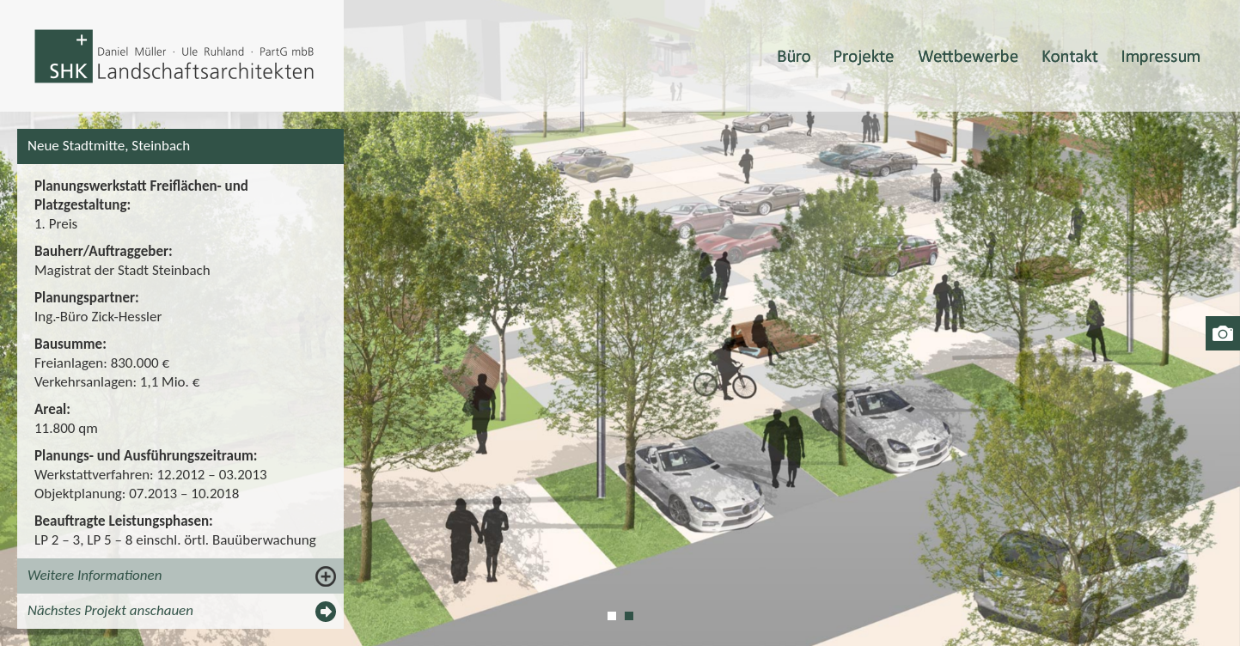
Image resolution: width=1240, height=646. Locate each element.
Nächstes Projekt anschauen (110, 610)
